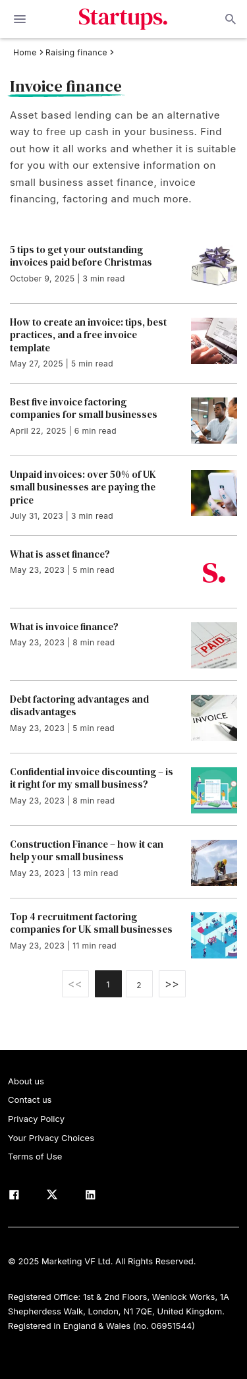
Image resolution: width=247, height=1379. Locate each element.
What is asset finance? (60, 554)
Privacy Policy (36, 1118)
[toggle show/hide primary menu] (20, 19)
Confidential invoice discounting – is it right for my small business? (91, 778)
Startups (123, 19)
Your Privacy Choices (51, 1137)
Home (25, 53)
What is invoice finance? (64, 626)
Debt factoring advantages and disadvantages (79, 706)
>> (172, 983)
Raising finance (76, 53)
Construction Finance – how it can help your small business (86, 851)
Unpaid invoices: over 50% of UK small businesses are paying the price (83, 487)
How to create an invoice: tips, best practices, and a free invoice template (88, 335)
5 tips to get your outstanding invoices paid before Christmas (81, 256)
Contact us (29, 1099)
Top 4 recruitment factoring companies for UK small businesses (91, 923)
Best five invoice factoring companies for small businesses (83, 408)
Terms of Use (35, 1156)
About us (26, 1081)
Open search (229, 19)
